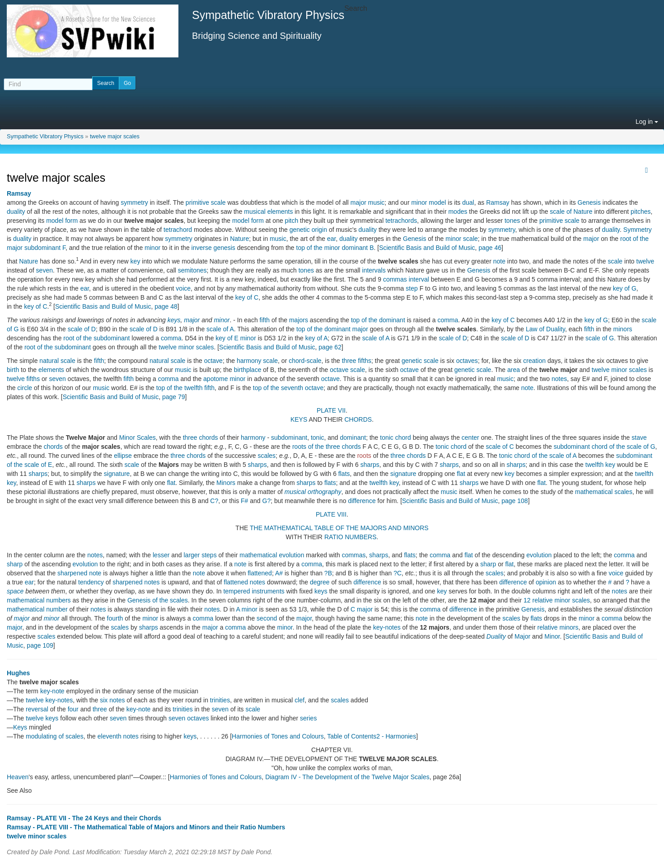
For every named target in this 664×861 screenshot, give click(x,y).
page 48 (166, 306)
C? (214, 500)
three (100, 709)
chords (53, 446)
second (267, 618)
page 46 (489, 247)
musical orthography (313, 491)
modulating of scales (55, 736)
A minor (246, 609)
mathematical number (37, 609)
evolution (539, 555)
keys (174, 320)
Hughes (18, 673)
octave (213, 360)
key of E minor (235, 338)
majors (298, 320)
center (470, 437)
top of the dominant (378, 320)
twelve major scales (115, 136)
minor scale (461, 238)
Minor (552, 636)
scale (615, 261)
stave (638, 437)
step (411, 288)
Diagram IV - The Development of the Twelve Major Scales (347, 777)
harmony (253, 437)
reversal (37, 709)
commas (395, 279)
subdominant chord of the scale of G (604, 446)
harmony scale (257, 360)
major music (367, 202)
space (15, 591)
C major (362, 609)
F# (244, 500)
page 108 (514, 500)
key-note (52, 691)
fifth (265, 320)
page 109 (40, 645)
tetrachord (178, 229)
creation (534, 360)
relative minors (557, 627)
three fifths (356, 360)
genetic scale (420, 360)
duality (16, 211)
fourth (115, 618)
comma (447, 320)
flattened (260, 573)
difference (361, 500)
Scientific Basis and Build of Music (427, 247)
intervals (374, 270)
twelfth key (600, 464)
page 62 (329, 347)
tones (512, 220)
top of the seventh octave (288, 387)
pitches (640, 211)
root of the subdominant (96, 338)
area (513, 369)
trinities (220, 700)
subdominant (289, 437)
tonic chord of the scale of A (537, 455)
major (591, 238)
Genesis (589, 202)
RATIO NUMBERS (350, 537)
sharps (257, 464)
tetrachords (401, 220)
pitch (292, 220)
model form (62, 220)
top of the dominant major (332, 329)
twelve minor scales (186, 347)
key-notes (387, 627)
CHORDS (358, 419)
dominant (353, 437)
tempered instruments (253, 591)
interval (419, 279)
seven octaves (188, 718)
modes (457, 211)
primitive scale (206, 202)
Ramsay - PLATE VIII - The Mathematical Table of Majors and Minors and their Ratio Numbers (146, 827)
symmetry (134, 202)
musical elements (268, 211)
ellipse (123, 455)
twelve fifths (23, 378)
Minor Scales (137, 437)
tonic (317, 437)
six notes (112, 700)
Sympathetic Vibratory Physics (45, 136)
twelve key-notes (49, 700)
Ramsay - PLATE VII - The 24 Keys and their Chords (84, 818)
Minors (225, 482)
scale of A (220, 329)
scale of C (500, 446)
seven (44, 270)
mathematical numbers (39, 600)
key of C (246, 297)
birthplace (248, 369)
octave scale (347, 369)
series (308, 718)
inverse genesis (213, 247)
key (135, 261)
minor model (428, 202)
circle (24, 387)
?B (328, 573)
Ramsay (19, 193)
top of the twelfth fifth (185, 387)
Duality (496, 636)
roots (364, 455)
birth (13, 369)
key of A (316, 338)
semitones (192, 270)
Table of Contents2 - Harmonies (371, 736)
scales (266, 455)
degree (320, 582)
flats (344, 473)
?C (397, 573)
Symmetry (637, 229)
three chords (200, 437)
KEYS (298, 419)
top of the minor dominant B (335, 247)
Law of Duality (545, 329)
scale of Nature (571, 211)
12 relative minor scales (557, 600)
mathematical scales (603, 491)
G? (266, 500)
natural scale (57, 360)
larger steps (199, 555)
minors (622, 329)
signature (117, 473)
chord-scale (305, 360)
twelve (645, 261)
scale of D (82, 329)
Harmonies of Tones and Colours (278, 736)
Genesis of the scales (157, 600)
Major (522, 636)
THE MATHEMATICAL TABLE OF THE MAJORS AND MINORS (339, 528)
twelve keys (42, 718)
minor (152, 247)
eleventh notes (118, 736)
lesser (161, 555)
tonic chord (395, 437)
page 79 (173, 396)
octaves (467, 360)
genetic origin (308, 229)
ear (331, 238)
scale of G (599, 338)
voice (183, 288)
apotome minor (224, 378)
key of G (624, 288)
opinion (546, 582)
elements (51, 369)
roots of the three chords (326, 446)
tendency (91, 582)
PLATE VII (331, 410)
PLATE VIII (331, 514)
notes (559, 378)
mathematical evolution (271, 555)
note (499, 261)
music (278, 238)
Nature (239, 238)
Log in (647, 121)
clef (299, 700)
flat (461, 473)
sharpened (72, 573)
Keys (20, 727)
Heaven (17, 777)
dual (468, 202)
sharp (15, 564)
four (73, 709)
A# (279, 573)
